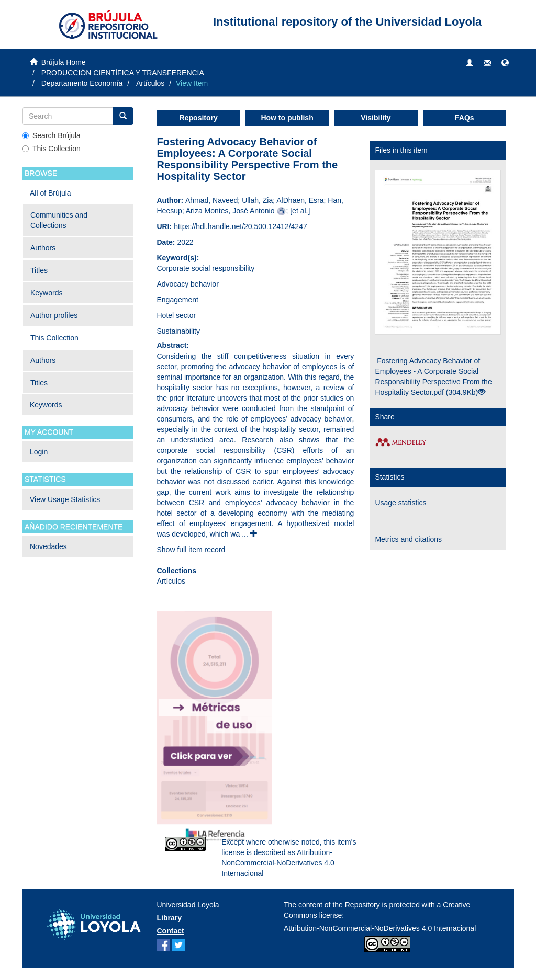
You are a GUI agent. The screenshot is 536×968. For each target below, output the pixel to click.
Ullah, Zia (257, 200)
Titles (39, 270)
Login (39, 452)
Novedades (48, 546)
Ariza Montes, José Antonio (230, 211)
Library (169, 918)
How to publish (287, 117)
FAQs (464, 117)
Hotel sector (176, 315)
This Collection (51, 148)
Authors (42, 248)
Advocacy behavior (188, 284)
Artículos (150, 83)
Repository (199, 117)
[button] (505, 63)
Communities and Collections (58, 220)
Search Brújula (51, 135)
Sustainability (178, 331)
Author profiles (53, 315)
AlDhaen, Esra (299, 200)
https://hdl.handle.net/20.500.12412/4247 (240, 226)
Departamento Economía (82, 83)
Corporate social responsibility (206, 268)
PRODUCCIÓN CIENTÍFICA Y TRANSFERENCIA (122, 73)
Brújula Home (63, 62)
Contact (170, 931)
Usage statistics (400, 502)
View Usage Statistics (65, 499)
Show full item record (191, 549)
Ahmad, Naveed (211, 200)
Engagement (177, 299)
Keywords (46, 293)
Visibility (375, 117)
